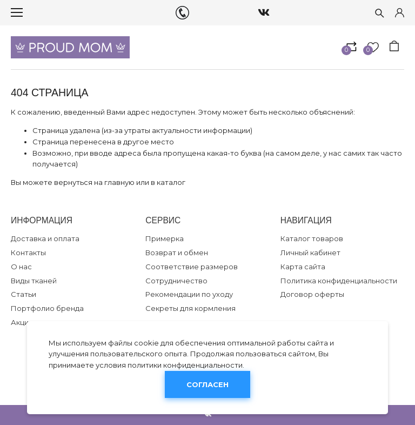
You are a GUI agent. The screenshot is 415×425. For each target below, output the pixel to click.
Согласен (207, 384)
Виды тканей (34, 280)
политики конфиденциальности (185, 365)
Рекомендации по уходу (189, 294)
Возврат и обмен (176, 252)
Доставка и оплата (45, 238)
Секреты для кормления (190, 308)
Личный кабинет (310, 252)
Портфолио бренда (47, 308)
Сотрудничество (176, 280)
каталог (171, 182)
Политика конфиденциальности (338, 280)
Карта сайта (302, 266)
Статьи (23, 294)
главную (119, 182)
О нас (21, 266)
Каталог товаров (311, 238)
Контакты (28, 252)
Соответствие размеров (191, 266)
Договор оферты (312, 294)
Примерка (164, 238)
